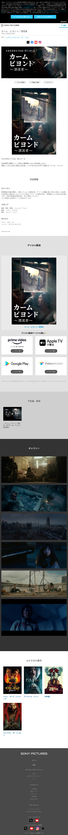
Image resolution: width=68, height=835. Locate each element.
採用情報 (34, 776)
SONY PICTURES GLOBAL (34, 791)
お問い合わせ (34, 779)
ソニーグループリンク (34, 789)
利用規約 (34, 828)
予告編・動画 (34, 62)
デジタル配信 (20, 62)
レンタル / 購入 (17, 331)
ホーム (34, 740)
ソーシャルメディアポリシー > (34, 821)
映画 (34, 745)
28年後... (48, 676)
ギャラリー (48, 62)
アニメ (34, 758)
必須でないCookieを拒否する (45, 16)
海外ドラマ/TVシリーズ (34, 756)
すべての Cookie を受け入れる (22, 16)
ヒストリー (34, 774)
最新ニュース (34, 771)
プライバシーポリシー (34, 826)
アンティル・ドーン (31, 676)
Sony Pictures (49, 11)
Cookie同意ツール (34, 829)
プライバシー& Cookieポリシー (29, 5)
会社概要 (34, 769)
